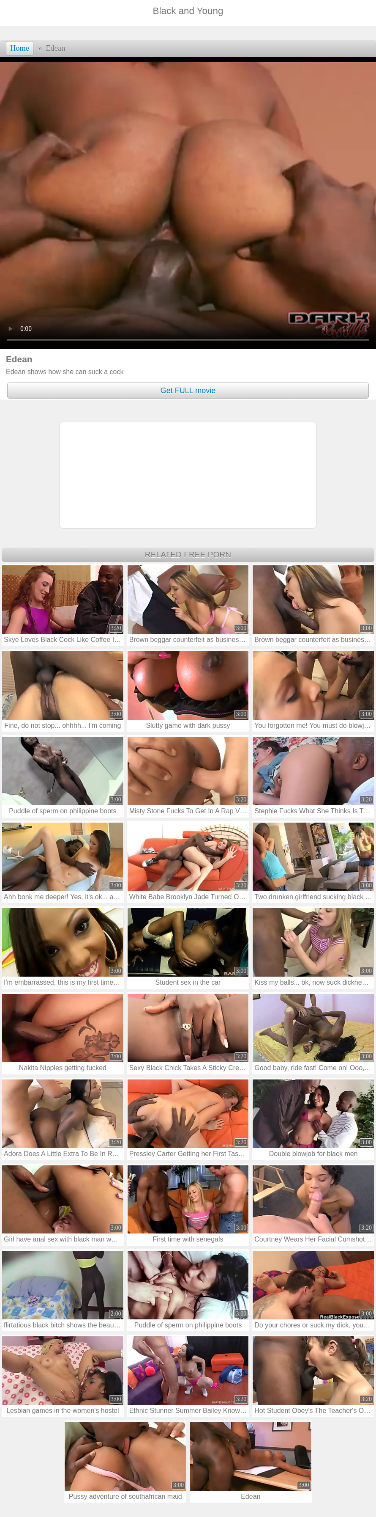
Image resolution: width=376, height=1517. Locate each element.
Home (19, 48)
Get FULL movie (188, 390)
